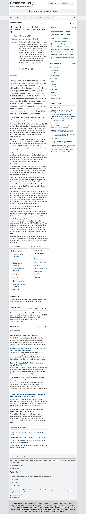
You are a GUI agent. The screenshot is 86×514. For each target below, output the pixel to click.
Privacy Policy (48, 503)
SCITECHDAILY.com (23, 427)
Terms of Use (67, 503)
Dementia (53, 87)
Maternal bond (38, 259)
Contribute (32, 503)
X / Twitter (15, 482)
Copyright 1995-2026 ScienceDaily (22, 506)
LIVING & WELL (54, 89)
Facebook (15, 479)
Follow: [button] (51, 3)
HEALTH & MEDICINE (55, 67)
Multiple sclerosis (39, 250)
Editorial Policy (58, 503)
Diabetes (16, 260)
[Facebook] (20, 69)
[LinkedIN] (29, 69)
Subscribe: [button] (65, 3)
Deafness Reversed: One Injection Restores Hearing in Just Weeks (63, 119)
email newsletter (51, 11)
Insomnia (53, 84)
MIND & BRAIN (53, 78)
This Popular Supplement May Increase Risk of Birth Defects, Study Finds (62, 150)
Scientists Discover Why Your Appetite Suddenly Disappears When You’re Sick (62, 130)
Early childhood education (39, 255)
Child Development (19, 281)
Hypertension (55, 70)
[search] (74, 17)
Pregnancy (37, 277)
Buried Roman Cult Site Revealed (60, 31)
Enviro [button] (31, 18)
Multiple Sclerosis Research (18, 269)
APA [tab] (36, 308)
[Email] (32, 69)
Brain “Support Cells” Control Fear (60, 46)
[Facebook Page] (55, 3)
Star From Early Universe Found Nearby (62, 52)
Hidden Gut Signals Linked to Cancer (61, 41)
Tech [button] (25, 18)
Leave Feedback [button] (17, 495)
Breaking (53, 27)
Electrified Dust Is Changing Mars (60, 38)
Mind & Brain (15, 274)
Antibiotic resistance (40, 268)
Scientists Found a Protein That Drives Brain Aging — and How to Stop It (62, 111)
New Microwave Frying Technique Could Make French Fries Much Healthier (62, 142)
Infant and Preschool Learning (19, 285)
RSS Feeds (15, 468)
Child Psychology (18, 278)
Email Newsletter (17, 465)
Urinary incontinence (40, 262)
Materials (13, 299)
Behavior (53, 81)
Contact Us (15, 497)
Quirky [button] (47, 18)
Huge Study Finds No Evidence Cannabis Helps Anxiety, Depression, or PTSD (63, 135)
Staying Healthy (55, 98)
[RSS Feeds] (70, 3)
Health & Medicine (17, 251)
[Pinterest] (26, 69)
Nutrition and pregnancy (38, 273)
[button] (67, 23)
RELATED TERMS (36, 246)
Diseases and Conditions (17, 264)
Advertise (39, 503)
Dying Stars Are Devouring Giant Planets (62, 49)
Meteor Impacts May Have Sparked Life (62, 54)
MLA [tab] (30, 308)
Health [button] (17, 18)
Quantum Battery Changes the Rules (61, 44)
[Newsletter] (74, 3)
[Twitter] (23, 69)
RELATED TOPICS (15, 246)
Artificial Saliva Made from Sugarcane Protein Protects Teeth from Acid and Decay (63, 115)
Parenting (16, 289)
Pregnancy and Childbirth (18, 256)
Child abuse (37, 265)
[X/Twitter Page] (59, 3)
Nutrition (53, 95)
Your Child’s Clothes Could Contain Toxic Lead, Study (27, 437)
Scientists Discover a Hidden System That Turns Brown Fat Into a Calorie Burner (63, 146)
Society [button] (40, 18)
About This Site (18, 503)
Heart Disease (55, 73)
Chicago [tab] (43, 308)
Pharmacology (55, 75)
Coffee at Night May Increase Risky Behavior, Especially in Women (61, 126)
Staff (26, 503)
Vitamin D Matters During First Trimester (24, 335)
